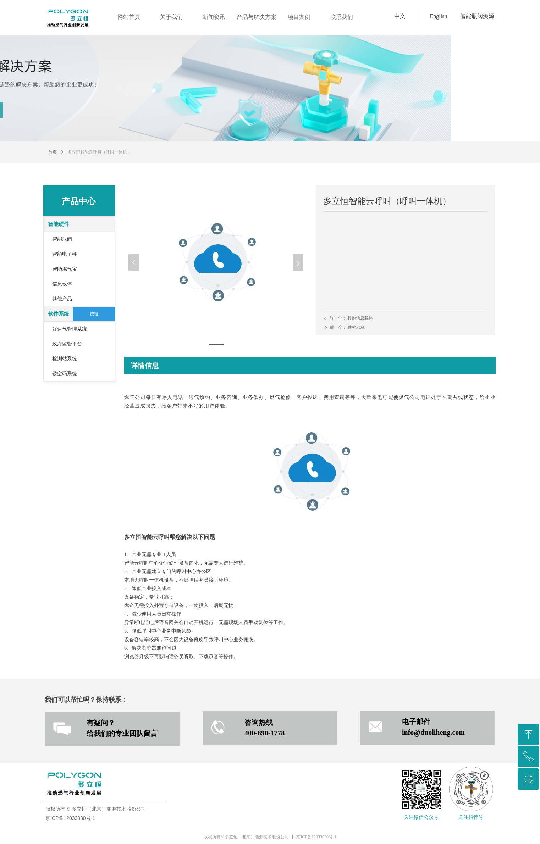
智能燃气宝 (64, 269)
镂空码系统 (64, 373)
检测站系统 (64, 358)
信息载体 (62, 284)
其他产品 (62, 298)
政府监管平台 (67, 343)
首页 (52, 152)
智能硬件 (58, 224)
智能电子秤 (64, 254)
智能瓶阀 (62, 239)
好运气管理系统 (69, 329)
